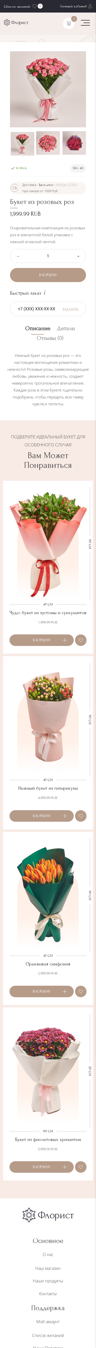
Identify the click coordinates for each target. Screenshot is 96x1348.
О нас (48, 1254)
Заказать (70, 309)
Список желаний (48, 1335)
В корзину (48, 275)
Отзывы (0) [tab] (50, 338)
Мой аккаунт (48, 1321)
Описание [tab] (37, 329)
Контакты (48, 1293)
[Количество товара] (47, 256)
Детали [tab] (66, 329)
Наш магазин (48, 1268)
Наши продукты (48, 1281)
